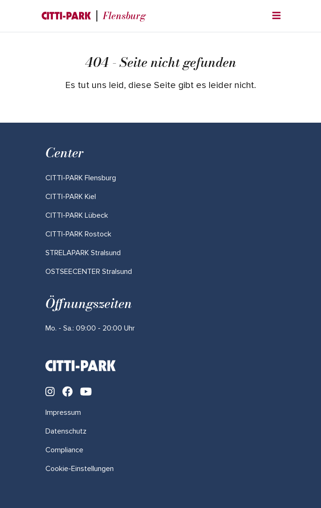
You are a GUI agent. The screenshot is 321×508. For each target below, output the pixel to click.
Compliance (64, 450)
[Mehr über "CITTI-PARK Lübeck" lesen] (76, 215)
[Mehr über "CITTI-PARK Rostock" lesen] (78, 234)
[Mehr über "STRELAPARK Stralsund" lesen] (83, 253)
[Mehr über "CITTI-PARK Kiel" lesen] (70, 196)
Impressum (63, 412)
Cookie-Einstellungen (79, 468)
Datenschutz (66, 431)
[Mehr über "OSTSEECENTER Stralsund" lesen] (88, 271)
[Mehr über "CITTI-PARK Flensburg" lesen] (80, 178)
